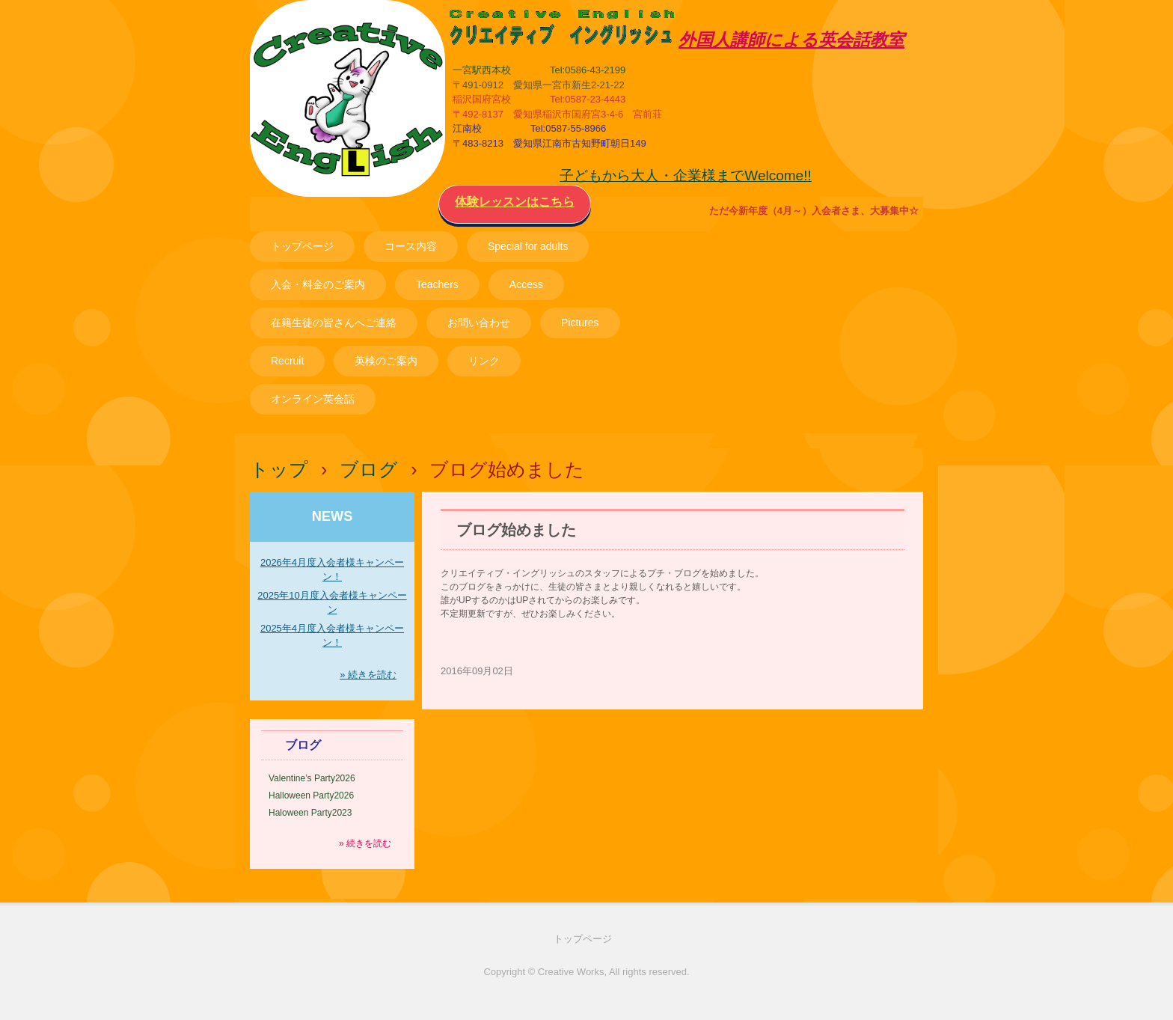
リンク (484, 361)
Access (526, 284)
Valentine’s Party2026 (312, 778)
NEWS (332, 516)
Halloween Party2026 (311, 795)
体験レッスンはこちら (515, 201)
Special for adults (528, 246)
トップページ (302, 246)
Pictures (580, 323)
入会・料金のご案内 (318, 284)
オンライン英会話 (313, 399)
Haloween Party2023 (310, 812)
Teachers (437, 284)
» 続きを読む (368, 674)
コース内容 (411, 246)
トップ (279, 469)
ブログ (369, 469)
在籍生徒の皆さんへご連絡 (333, 323)
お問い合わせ (478, 323)
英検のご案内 (386, 361)
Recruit (287, 361)
